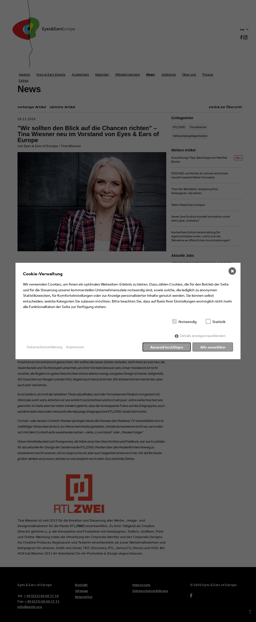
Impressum (75, 346)
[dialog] (128, 311)
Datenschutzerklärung (44, 346)
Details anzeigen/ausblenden (203, 335)
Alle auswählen (212, 347)
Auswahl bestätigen (166, 347)
